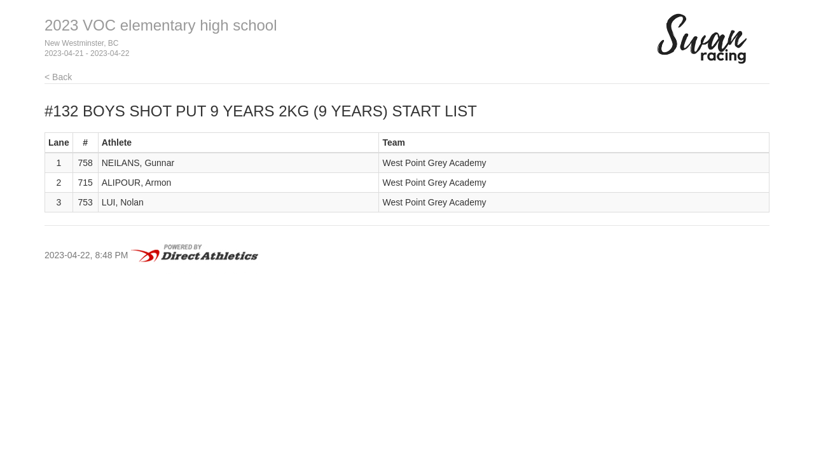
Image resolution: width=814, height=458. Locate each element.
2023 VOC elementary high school (161, 25)
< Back (58, 77)
